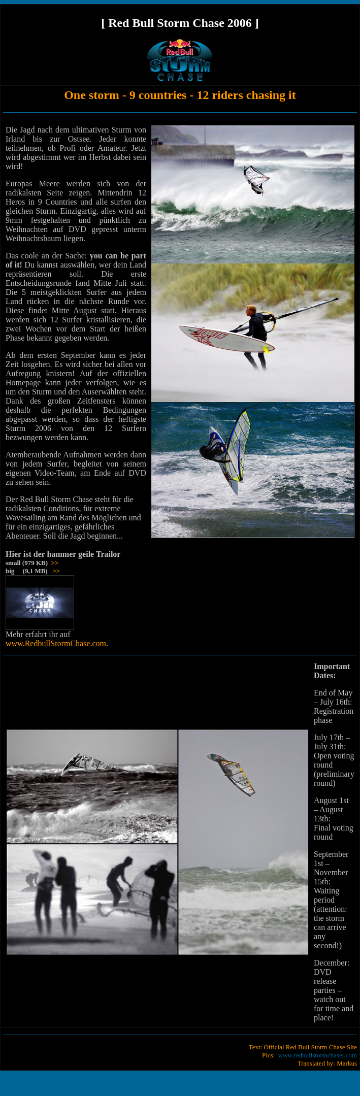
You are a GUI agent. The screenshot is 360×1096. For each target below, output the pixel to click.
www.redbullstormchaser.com (317, 1055)
